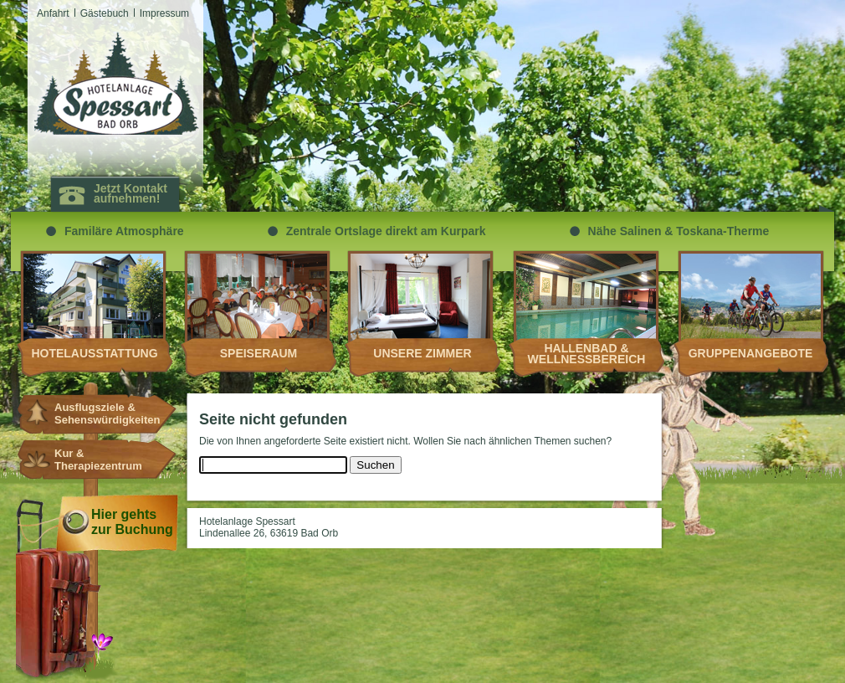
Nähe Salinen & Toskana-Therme (679, 231)
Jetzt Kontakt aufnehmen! (130, 193)
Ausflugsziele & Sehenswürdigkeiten (100, 413)
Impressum (164, 13)
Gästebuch (104, 13)
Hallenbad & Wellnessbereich (587, 354)
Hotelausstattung (94, 353)
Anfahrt (53, 13)
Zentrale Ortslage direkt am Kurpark (386, 231)
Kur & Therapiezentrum (98, 459)
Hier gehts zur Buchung (132, 522)
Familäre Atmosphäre (124, 231)
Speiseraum (259, 353)
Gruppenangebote (751, 353)
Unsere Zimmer (422, 353)
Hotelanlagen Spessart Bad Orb (116, 83)
